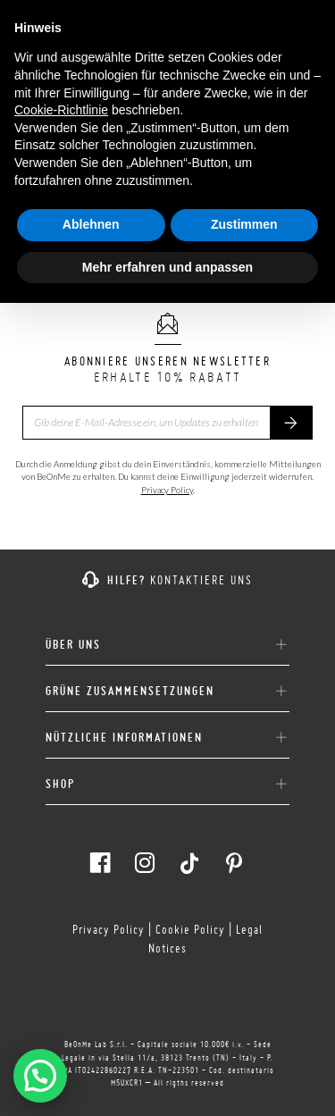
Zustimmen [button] (244, 224)
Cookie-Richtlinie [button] (61, 110)
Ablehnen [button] (91, 224)
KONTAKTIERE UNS (201, 580)
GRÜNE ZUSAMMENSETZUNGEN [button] (167, 691)
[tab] (167, 638)
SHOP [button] (167, 784)
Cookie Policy (190, 929)
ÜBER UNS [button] (167, 645)
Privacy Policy (167, 489)
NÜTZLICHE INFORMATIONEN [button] (167, 738)
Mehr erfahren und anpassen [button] (167, 267)
